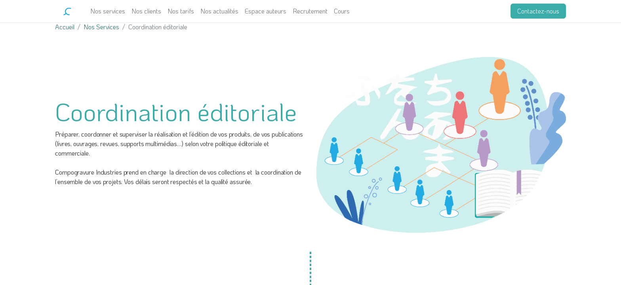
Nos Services (101, 27)
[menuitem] (107, 11)
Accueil (64, 27)
